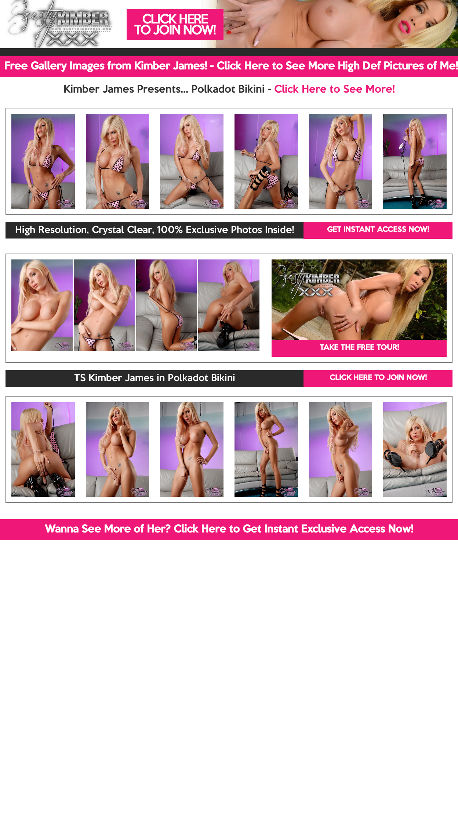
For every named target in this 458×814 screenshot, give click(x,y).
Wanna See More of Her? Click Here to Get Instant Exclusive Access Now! (229, 529)
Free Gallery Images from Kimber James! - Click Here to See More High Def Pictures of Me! (231, 66)
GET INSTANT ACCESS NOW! (378, 230)
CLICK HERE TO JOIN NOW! (378, 378)
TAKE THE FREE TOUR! (359, 348)
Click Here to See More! (334, 89)
